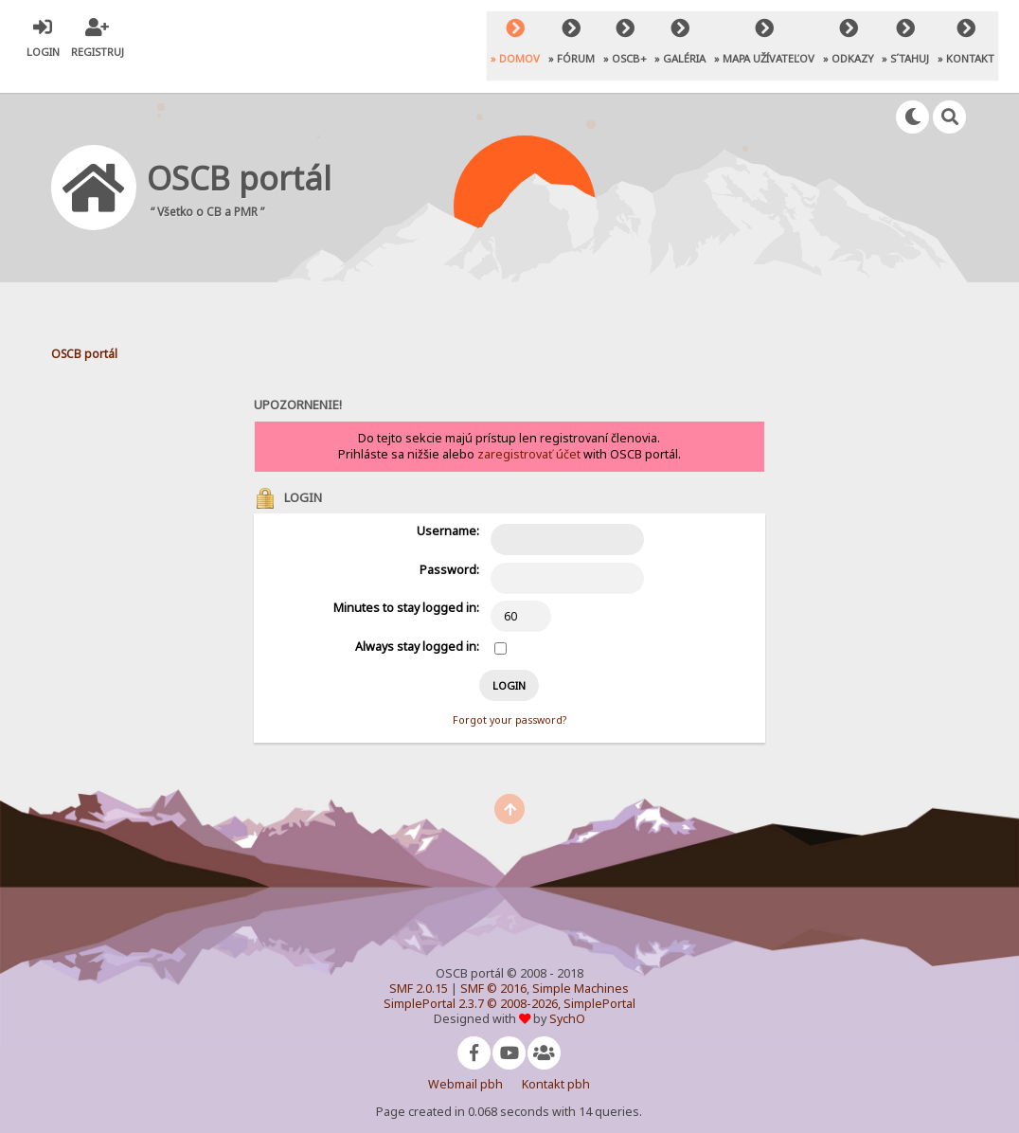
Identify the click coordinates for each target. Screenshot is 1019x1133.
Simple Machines (580, 967)
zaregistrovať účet (529, 431)
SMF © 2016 (493, 967)
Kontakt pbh (556, 1062)
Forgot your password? (509, 698)
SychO (567, 997)
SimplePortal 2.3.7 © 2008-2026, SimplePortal (509, 982)
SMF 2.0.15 (418, 967)
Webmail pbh (465, 1062)
